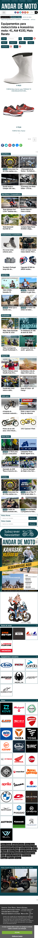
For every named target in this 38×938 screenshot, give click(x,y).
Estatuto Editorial (22, 907)
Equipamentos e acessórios (12, 235)
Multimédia (6, 315)
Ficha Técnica (12, 907)
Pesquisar (33, 518)
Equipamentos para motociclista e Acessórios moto (18, 846)
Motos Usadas (6, 844)
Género (22, 42)
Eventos (5, 477)
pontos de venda (27, 17)
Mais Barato (28, 38)
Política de (17, 936)
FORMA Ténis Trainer (18, 131)
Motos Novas (29, 844)
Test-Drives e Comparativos (11, 194)
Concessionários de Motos (10, 849)
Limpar (4, 38)
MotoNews (6, 154)
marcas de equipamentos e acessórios (11, 19)
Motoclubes (26, 856)
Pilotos (11, 858)
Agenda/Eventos (18, 844)
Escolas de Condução (13, 856)
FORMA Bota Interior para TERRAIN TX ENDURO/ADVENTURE (18, 90)
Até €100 (5, 46)
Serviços (18, 858)
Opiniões (5, 275)
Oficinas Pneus (13, 851)
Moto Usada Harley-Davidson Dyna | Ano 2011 (19, 880)
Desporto (5, 356)
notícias (33, 19)
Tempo (31, 42)
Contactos (4, 907)
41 (16, 46)
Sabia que (6, 396)
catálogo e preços (16, 17)
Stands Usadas (25, 849)
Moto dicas (6, 437)
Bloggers (4, 858)
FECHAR (17, 932)
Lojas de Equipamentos (28, 851)
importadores (25, 19)
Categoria (13, 42)
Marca (4, 42)
